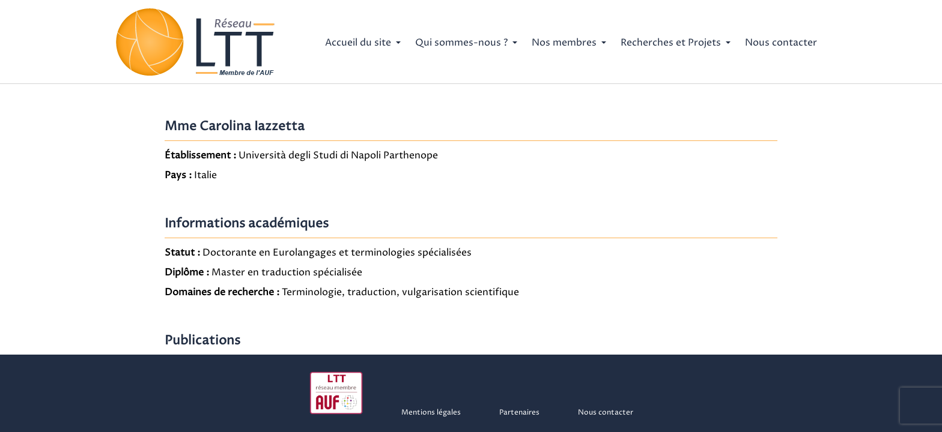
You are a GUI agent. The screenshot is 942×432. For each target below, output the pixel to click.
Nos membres (564, 42)
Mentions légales (431, 412)
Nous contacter (781, 42)
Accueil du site (358, 42)
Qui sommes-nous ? (461, 42)
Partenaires (519, 412)
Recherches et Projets (671, 42)
